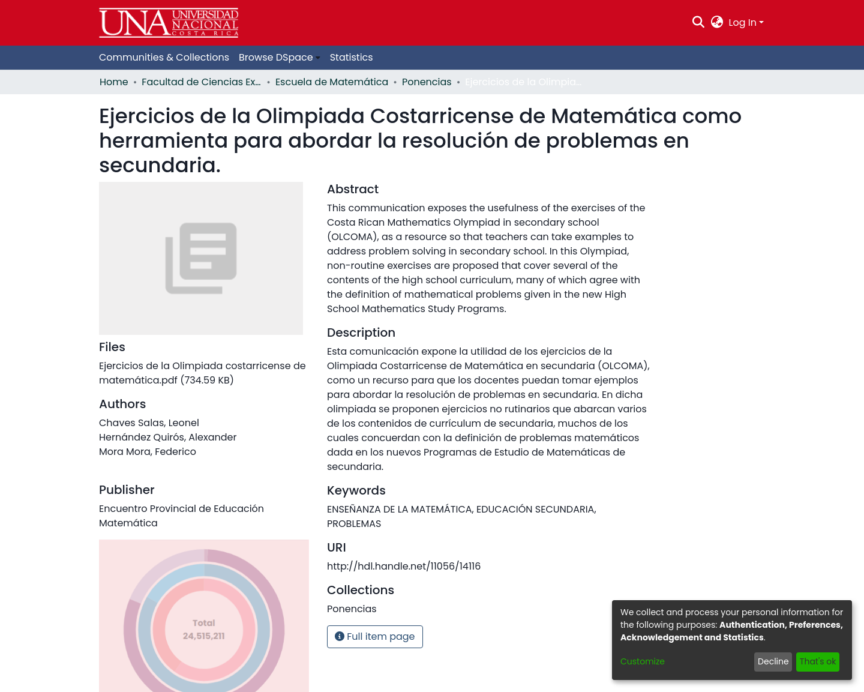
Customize (642, 661)
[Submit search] (698, 23)
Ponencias (427, 82)
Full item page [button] (375, 636)
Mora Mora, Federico (147, 452)
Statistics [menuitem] (351, 57)
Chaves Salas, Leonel (149, 423)
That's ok (818, 661)
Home (114, 82)
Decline (773, 661)
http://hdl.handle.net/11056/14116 (404, 566)
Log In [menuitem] (743, 22)
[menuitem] (716, 23)
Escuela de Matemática (331, 82)
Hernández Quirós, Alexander (167, 437)
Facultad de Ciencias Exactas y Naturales (202, 82)
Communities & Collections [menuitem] (164, 57)
